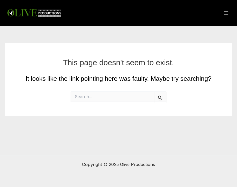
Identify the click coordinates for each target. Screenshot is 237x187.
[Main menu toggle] (226, 13)
